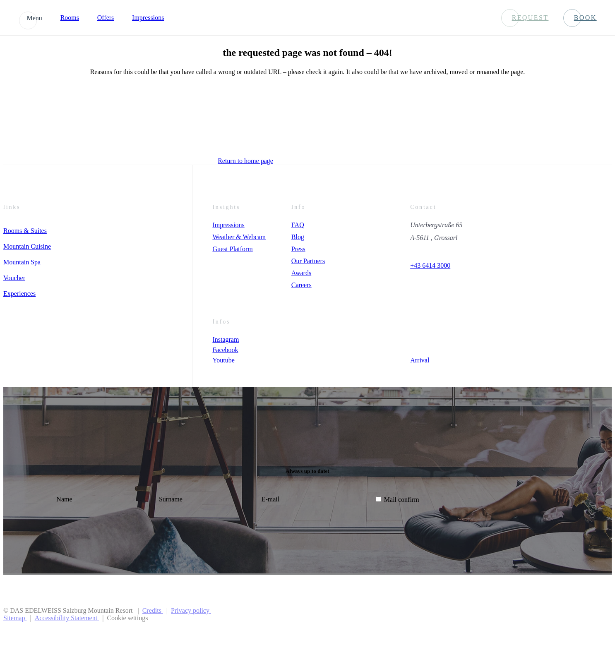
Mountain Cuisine (27, 246)
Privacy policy (191, 610)
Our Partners (308, 260)
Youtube (223, 360)
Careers (301, 284)
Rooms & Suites (25, 230)
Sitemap (14, 617)
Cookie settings (127, 617)
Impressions (148, 17)
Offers (105, 17)
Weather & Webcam (239, 236)
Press (298, 248)
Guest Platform (232, 248)
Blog (297, 236)
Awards (301, 272)
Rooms (69, 17)
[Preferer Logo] (579, 614)
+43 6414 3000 (430, 265)
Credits (152, 610)
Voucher (14, 277)
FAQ (297, 224)
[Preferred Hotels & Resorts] (496, 614)
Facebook (225, 349)
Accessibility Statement (67, 617)
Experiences (19, 293)
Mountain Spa (22, 262)
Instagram (225, 339)
